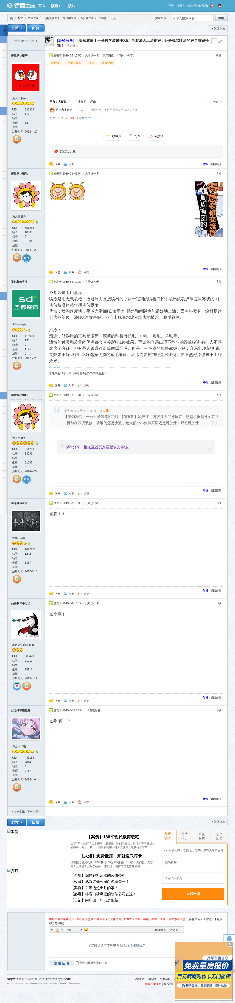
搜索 (221, 18)
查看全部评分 (84, 118)
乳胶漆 (55, 63)
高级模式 (160, 930)
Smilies (86, 929)
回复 (57, 164)
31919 (28, 660)
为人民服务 (19, 98)
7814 (28, 762)
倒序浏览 (108, 55)
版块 (73, 6)
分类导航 (165, 979)
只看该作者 (92, 55)
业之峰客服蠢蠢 (20, 710)
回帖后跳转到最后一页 (93, 962)
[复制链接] (72, 45)
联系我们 (169, 984)
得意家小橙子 (19, 55)
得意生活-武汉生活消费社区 (10, 18)
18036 (28, 232)
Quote (74, 929)
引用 (72, 164)
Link (69, 929)
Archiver (140, 979)
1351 (28, 340)
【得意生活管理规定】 (200, 919)
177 (27, 114)
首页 (42, 6)
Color (57, 929)
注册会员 (139, 945)
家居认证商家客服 (23, 645)
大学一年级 (19, 324)
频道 (56, 6)
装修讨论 (33, 18)
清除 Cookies (153, 984)
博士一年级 (19, 746)
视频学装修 (74, 63)
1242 (28, 553)
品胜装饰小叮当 (20, 603)
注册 (179, 5)
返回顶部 (215, 164)
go (220, 41)
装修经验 (107, 63)
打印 (120, 55)
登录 (171, 5)
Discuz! (66, 979)
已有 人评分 (58, 101)
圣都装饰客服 (19, 281)
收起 (216, 101)
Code (80, 929)
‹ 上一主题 (18, 811)
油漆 (91, 63)
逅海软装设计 (19, 503)
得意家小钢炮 (64, 109)
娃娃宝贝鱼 (68, 151)
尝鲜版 (152, 979)
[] (65, 40)
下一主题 (33, 811)
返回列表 (219, 28)
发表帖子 (175, 930)
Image (63, 929)
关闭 (230, 944)
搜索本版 (160, 18)
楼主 (218, 55)
